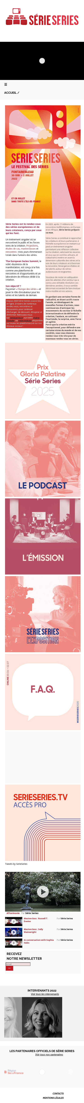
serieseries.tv (16, 317)
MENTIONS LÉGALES (53, 1098)
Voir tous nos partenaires (49, 1054)
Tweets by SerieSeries (16, 863)
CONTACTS (58, 1093)
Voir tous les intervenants (45, 994)
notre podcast (25, 320)
